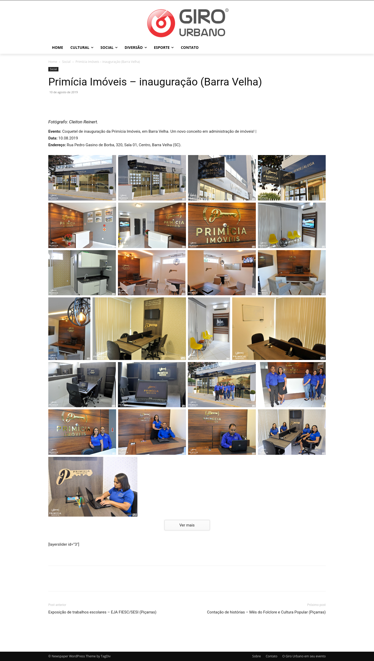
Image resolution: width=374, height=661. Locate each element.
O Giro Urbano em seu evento (304, 656)
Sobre (256, 656)
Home (52, 61)
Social (66, 61)
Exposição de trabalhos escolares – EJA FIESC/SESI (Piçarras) (102, 612)
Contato (271, 656)
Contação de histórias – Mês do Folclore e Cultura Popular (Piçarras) (266, 612)
